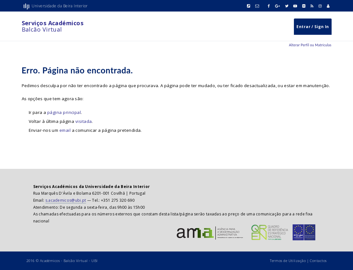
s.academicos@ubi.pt (65, 200)
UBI (94, 260)
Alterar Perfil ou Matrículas (310, 45)
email (65, 130)
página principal (64, 112)
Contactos (318, 260)
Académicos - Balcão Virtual (64, 260)
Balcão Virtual (53, 26)
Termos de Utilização (288, 260)
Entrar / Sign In (312, 26)
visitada (83, 121)
